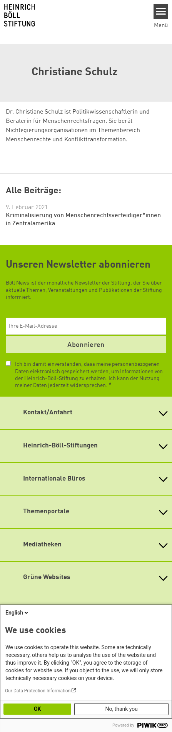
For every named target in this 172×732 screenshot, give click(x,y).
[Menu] (161, 11)
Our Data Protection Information (37, 690)
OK (37, 709)
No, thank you (121, 709)
